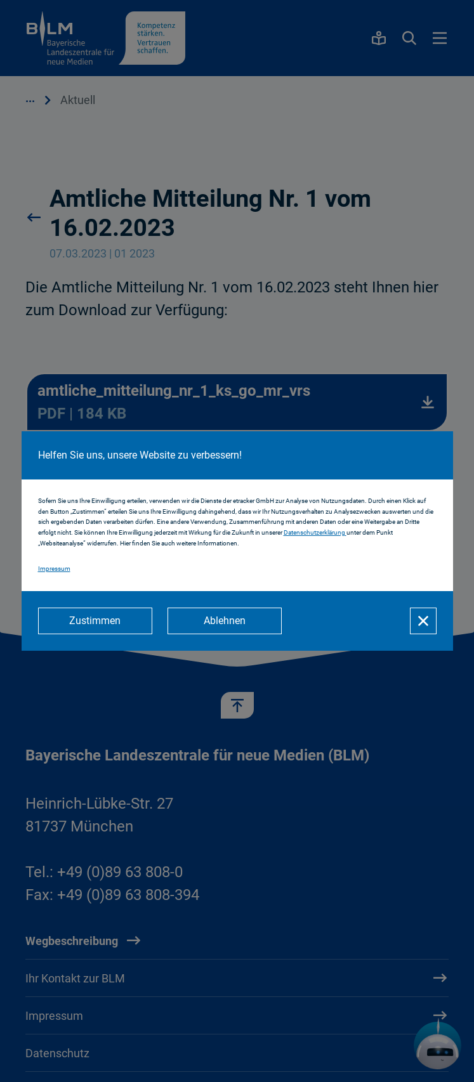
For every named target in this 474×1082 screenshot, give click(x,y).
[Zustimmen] (95, 621)
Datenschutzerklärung (315, 532)
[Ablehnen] (225, 621)
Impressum (54, 568)
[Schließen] (423, 621)
